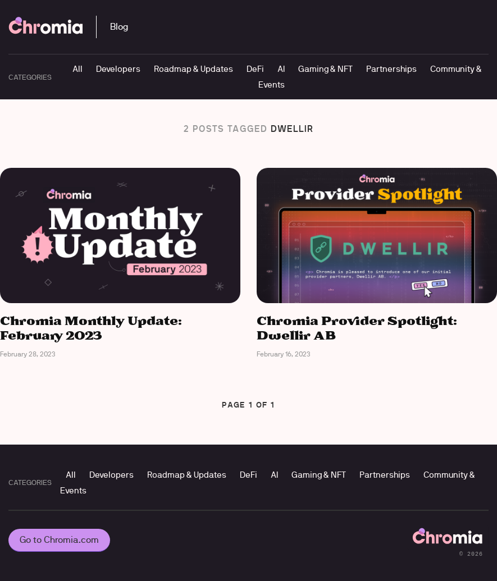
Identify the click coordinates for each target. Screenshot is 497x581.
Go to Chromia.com (59, 539)
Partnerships (391, 68)
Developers (118, 68)
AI (281, 68)
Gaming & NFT (325, 68)
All (77, 68)
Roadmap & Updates (193, 68)
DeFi (255, 68)
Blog (119, 26)
